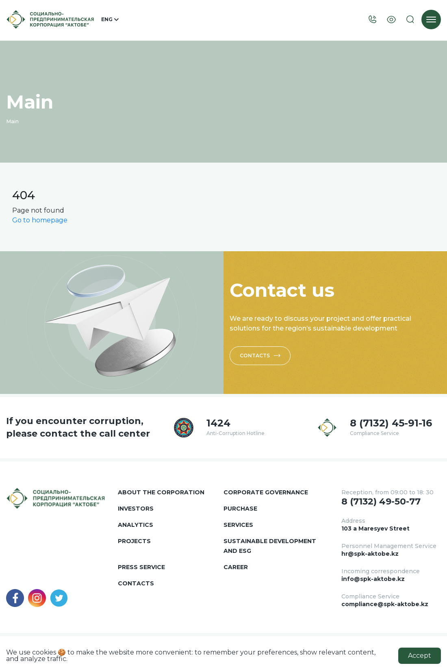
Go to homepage (39, 220)
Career (236, 567)
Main (12, 121)
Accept (419, 655)
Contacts (260, 355)
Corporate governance (266, 492)
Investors (136, 508)
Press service (141, 567)
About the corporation (161, 492)
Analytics (135, 524)
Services (238, 524)
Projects (134, 541)
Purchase (240, 508)
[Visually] (391, 19)
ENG (110, 19)
